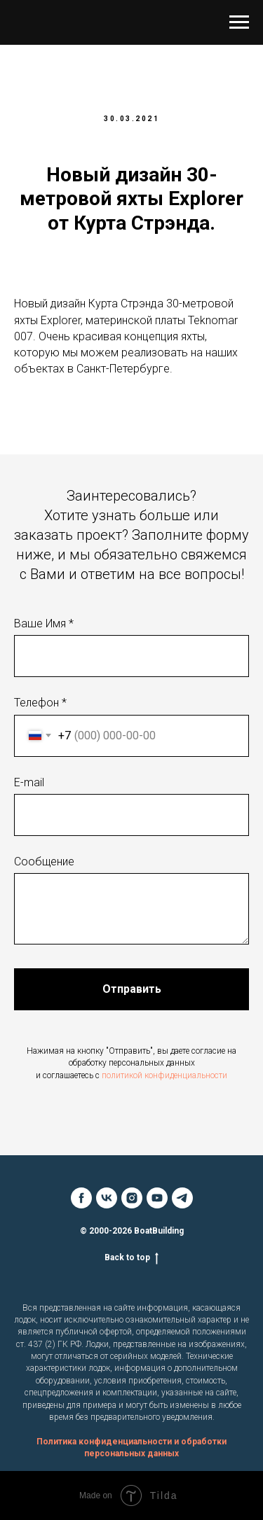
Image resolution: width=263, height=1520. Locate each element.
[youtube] (157, 1197)
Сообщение (44, 861)
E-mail (29, 782)
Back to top (131, 1258)
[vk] (106, 1197)
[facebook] (81, 1197)
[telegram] (182, 1197)
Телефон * (40, 702)
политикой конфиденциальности (164, 1075)
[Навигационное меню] (239, 22)
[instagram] (131, 1197)
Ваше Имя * (44, 623)
